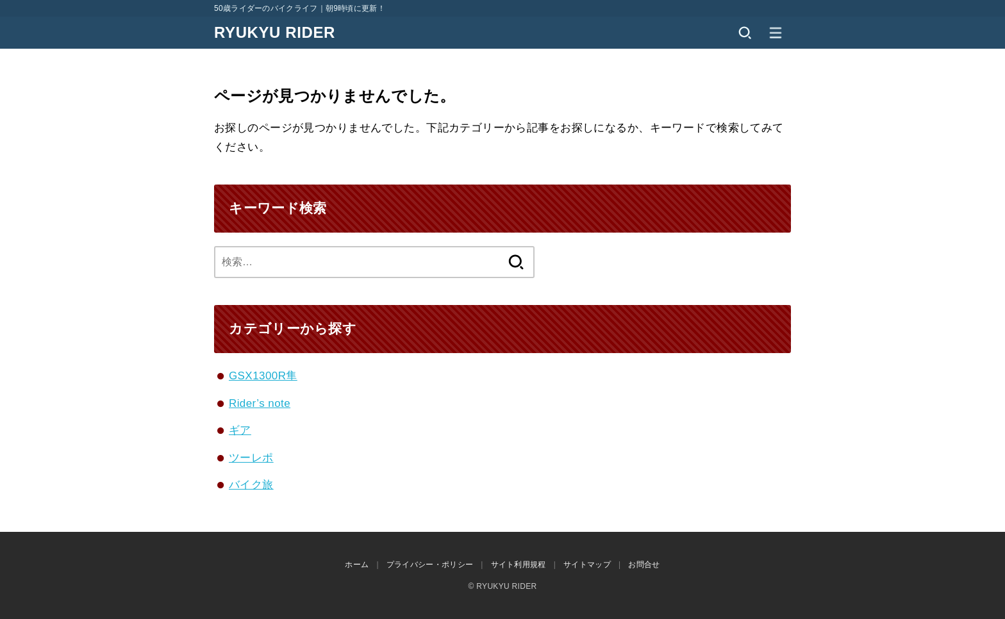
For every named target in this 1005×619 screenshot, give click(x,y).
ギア (240, 430)
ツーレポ (251, 458)
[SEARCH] (744, 33)
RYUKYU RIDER (274, 32)
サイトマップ (587, 564)
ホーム (357, 564)
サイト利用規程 (518, 564)
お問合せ (644, 564)
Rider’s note (259, 403)
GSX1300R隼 (263, 376)
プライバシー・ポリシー (429, 564)
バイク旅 (251, 485)
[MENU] (775, 33)
